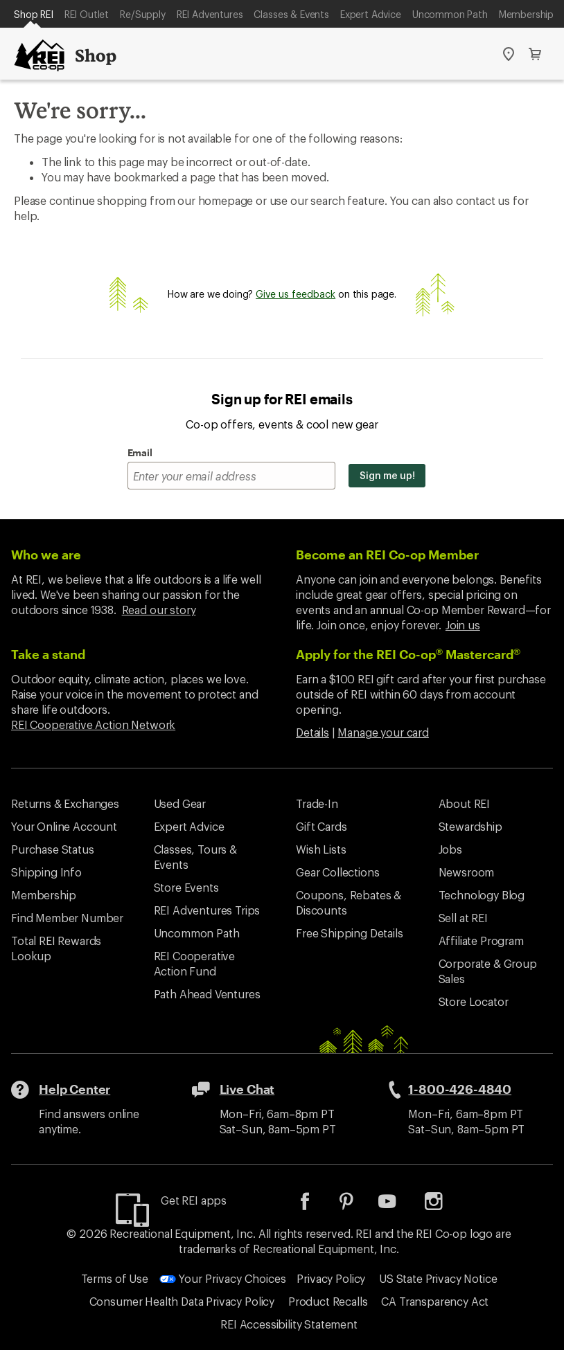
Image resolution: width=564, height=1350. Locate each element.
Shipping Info (46, 872)
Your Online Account (64, 826)
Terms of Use (114, 1278)
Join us (463, 624)
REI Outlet (86, 14)
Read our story (159, 609)
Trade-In (317, 803)
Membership (526, 14)
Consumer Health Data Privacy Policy (181, 1301)
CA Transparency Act (434, 1301)
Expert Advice (370, 14)
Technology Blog (482, 894)
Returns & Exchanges (65, 803)
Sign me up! (387, 475)
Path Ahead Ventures (207, 993)
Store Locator (474, 1001)
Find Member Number (67, 917)
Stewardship (470, 826)
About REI (465, 803)
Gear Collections (337, 872)
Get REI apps (194, 1200)
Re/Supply (143, 14)
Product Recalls (328, 1301)
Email (139, 452)
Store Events (186, 887)
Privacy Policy (331, 1278)
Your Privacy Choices (222, 1278)
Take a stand (48, 654)
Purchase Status (52, 849)
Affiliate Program (481, 940)
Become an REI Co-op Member (387, 554)
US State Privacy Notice (438, 1278)
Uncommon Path (450, 14)
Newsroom (467, 872)
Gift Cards (321, 826)
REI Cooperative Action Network (93, 724)
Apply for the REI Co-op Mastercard (408, 654)
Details (312, 732)
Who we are (46, 554)
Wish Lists (321, 849)
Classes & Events (291, 14)
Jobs (450, 849)
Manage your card (382, 732)
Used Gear (180, 803)
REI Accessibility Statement (289, 1324)
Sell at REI (463, 917)
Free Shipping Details (349, 932)
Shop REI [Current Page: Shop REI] (33, 14)
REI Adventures (210, 14)
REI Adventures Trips (207, 910)
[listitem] (315, 1205)
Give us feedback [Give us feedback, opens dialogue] (295, 294)
